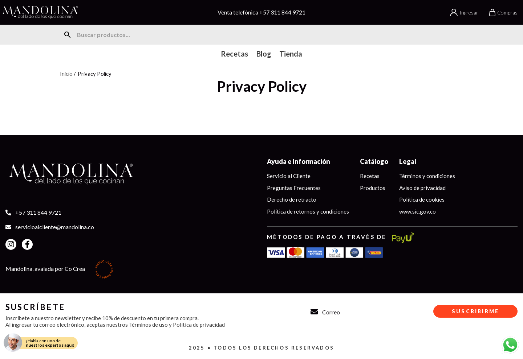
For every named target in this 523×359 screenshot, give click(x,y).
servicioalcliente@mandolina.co (54, 226)
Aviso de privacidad (422, 188)
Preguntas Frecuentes (294, 188)
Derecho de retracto (291, 199)
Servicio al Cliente (289, 176)
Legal (407, 161)
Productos (372, 188)
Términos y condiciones (427, 176)
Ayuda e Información (298, 161)
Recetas (370, 176)
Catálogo (374, 161)
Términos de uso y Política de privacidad (177, 324)
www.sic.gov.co (417, 211)
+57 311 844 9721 (282, 12)
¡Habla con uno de (50, 343)
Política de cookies (422, 199)
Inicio (66, 73)
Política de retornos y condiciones (308, 211)
